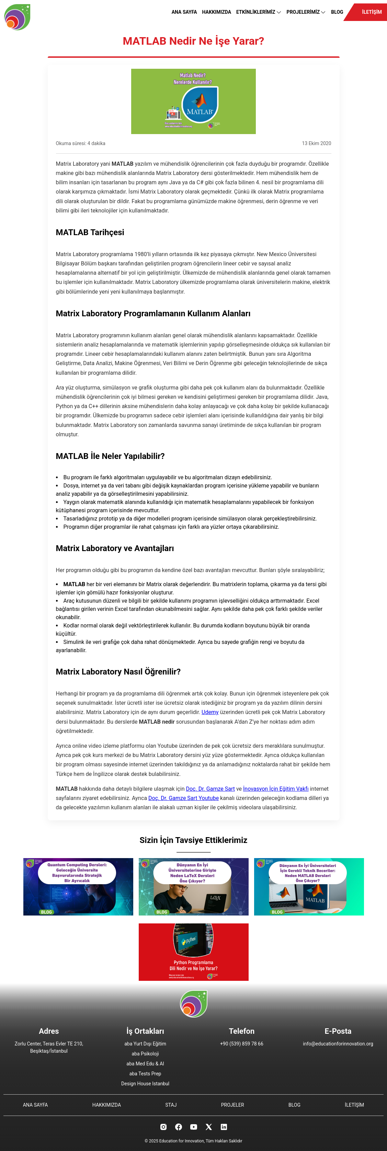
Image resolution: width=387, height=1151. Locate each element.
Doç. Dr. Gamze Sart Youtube (183, 798)
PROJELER (232, 1105)
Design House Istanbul (145, 1083)
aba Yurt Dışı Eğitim (145, 1043)
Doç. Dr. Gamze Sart (210, 789)
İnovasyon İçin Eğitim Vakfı (276, 789)
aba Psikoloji (145, 1053)
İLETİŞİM (372, 12)
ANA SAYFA (184, 12)
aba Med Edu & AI (145, 1063)
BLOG (337, 12)
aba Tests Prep (145, 1073)
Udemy (210, 712)
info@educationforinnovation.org (338, 1043)
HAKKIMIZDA (216, 12)
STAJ (171, 1105)
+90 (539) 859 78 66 (241, 1043)
